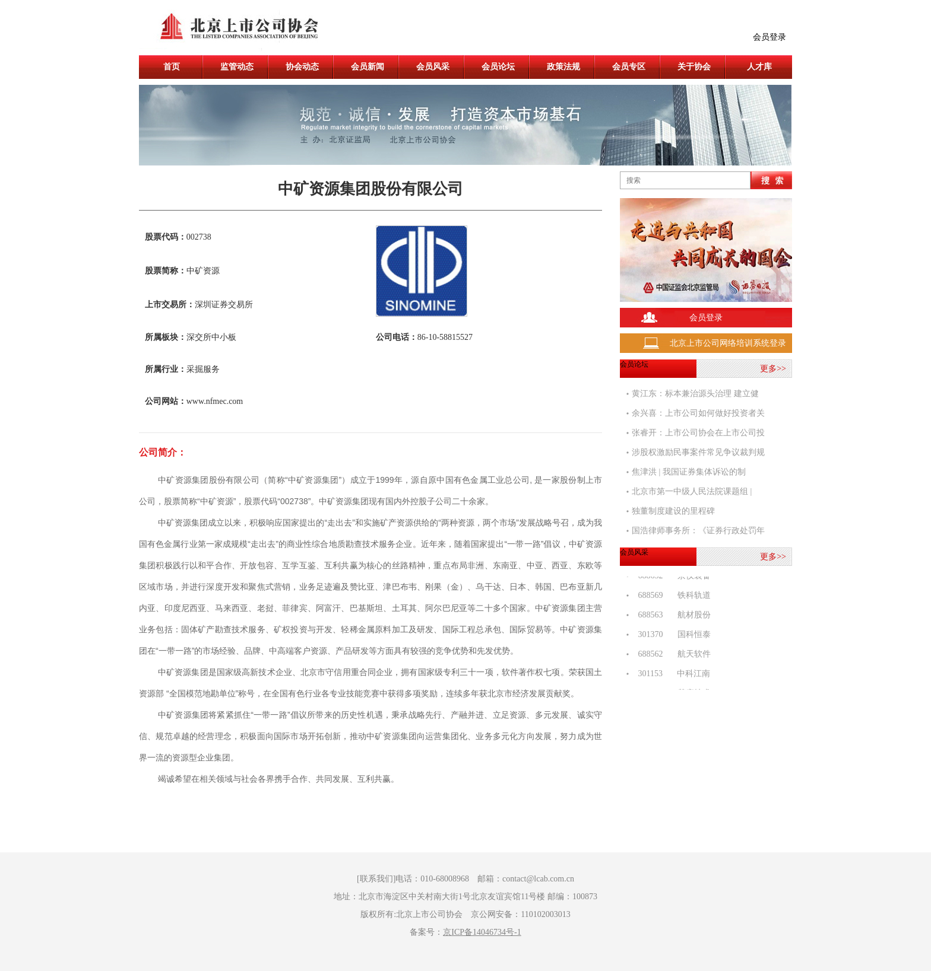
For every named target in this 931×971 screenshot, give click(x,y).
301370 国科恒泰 (671, 636)
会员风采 (432, 66)
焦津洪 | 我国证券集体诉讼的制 (689, 471)
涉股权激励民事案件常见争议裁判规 (698, 452)
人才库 (759, 66)
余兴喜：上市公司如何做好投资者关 (698, 413)
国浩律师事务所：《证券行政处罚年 (698, 530)
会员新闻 (367, 66)
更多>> (773, 368)
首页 (171, 66)
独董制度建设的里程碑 (673, 511)
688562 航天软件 (671, 655)
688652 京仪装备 (671, 577)
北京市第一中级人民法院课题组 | (692, 491)
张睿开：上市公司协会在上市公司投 (698, 432)
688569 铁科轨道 (671, 597)
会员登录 (769, 37)
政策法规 (563, 66)
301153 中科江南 (671, 675)
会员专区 (628, 66)
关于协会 (694, 66)
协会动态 (302, 66)
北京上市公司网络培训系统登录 (728, 343)
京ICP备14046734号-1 (482, 932)
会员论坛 (498, 66)
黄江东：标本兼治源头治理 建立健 (695, 393)
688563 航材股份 (671, 616)
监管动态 (237, 66)
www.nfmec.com (214, 401)
